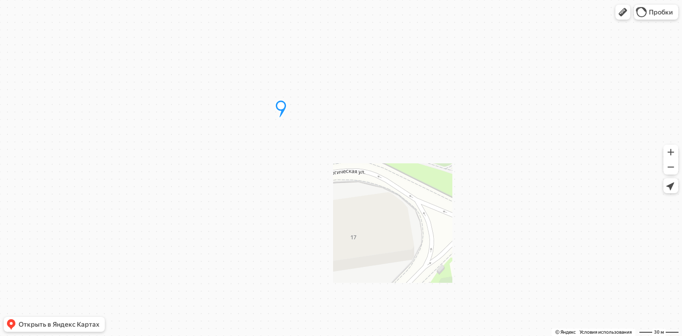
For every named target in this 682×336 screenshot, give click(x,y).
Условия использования (606, 332)
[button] (622, 12)
